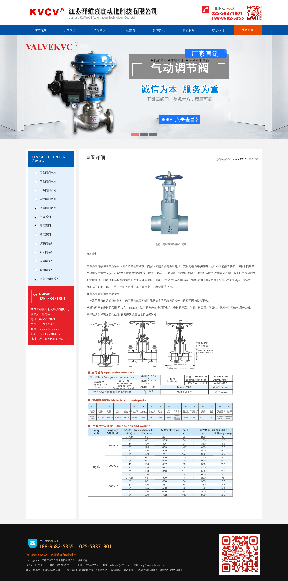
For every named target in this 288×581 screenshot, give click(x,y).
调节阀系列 (47, 243)
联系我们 (218, 30)
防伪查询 (248, 30)
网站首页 (40, 30)
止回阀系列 (47, 252)
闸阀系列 (45, 216)
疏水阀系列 (47, 270)
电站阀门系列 (48, 199)
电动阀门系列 (48, 172)
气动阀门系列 (48, 181)
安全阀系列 (47, 261)
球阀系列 (45, 225)
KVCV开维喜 (240, 159)
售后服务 (188, 30)
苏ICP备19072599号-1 (171, 570)
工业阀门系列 (48, 190)
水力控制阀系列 (49, 278)
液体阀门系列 (48, 208)
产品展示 (99, 30)
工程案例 (129, 30)
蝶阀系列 (45, 234)
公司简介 (70, 30)
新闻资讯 (159, 30)
